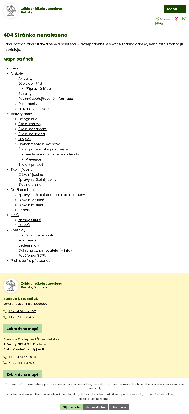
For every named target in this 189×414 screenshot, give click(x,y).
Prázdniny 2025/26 (34, 108)
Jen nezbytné (96, 407)
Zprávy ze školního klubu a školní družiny (51, 194)
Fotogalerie (27, 119)
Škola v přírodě (30, 164)
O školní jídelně (30, 174)
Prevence (33, 159)
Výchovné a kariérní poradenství (53, 154)
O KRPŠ (24, 225)
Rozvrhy (24, 93)
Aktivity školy (21, 113)
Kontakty (18, 230)
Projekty (24, 139)
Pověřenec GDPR (32, 255)
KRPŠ (15, 215)
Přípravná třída (38, 88)
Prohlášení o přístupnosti (31, 260)
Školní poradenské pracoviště (43, 149)
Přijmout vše (71, 407)
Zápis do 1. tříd (30, 83)
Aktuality (25, 78)
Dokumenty (27, 103)
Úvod (15, 68)
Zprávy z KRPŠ (29, 220)
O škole (17, 73)
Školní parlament (32, 129)
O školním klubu (31, 205)
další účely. (94, 388)
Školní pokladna (31, 134)
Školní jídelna (22, 169)
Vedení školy (28, 245)
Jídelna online (29, 184)
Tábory (24, 210)
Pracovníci (27, 240)
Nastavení (119, 407)
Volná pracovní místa (36, 235)
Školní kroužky (29, 124)
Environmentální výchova (39, 144)
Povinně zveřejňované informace (45, 98)
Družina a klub (22, 189)
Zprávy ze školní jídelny (37, 179)
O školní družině (31, 199)
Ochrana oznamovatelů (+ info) (45, 250)
